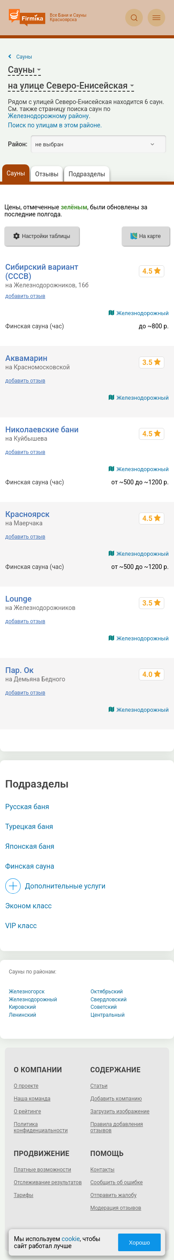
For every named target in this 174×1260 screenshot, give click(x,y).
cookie (71, 1238)
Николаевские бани (42, 429)
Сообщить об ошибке (117, 1182)
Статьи (99, 1086)
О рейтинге (27, 1111)
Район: (17, 144)
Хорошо (139, 1242)
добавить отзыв (25, 296)
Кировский (22, 1007)
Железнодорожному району (48, 115)
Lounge (18, 598)
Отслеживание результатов (48, 1182)
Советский (104, 1007)
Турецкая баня (29, 826)
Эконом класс (28, 906)
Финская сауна (29, 866)
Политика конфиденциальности (41, 1127)
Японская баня (29, 846)
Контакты (103, 1170)
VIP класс (21, 926)
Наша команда (32, 1099)
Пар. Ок (19, 670)
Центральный (108, 1015)
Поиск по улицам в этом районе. (55, 125)
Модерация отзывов (116, 1208)
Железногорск (27, 992)
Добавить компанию (116, 1099)
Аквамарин (26, 358)
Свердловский (109, 999)
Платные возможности (42, 1170)
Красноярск (27, 514)
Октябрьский (107, 992)
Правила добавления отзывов (117, 1127)
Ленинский (22, 1015)
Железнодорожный (142, 313)
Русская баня (27, 807)
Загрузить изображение (120, 1111)
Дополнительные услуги (65, 886)
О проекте (26, 1086)
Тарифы (23, 1195)
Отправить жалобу (114, 1195)
